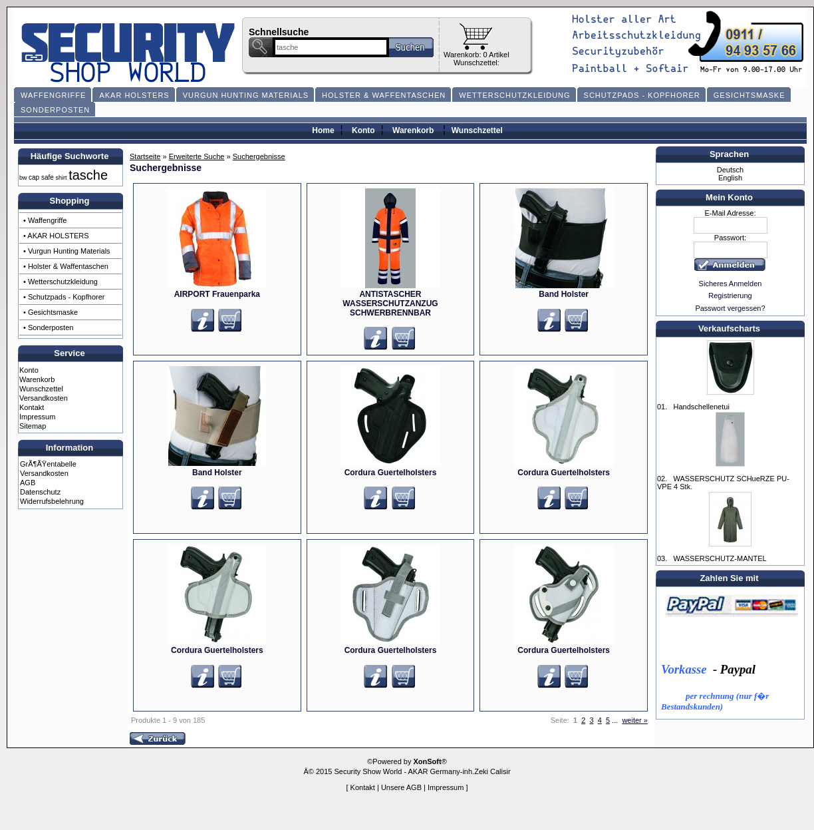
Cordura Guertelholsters (390, 472)
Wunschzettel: (476, 63)
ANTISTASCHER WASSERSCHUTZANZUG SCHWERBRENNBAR (390, 303)
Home (323, 130)
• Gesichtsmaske (50, 312)
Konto (363, 130)
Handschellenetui (701, 407)
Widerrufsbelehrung (52, 501)
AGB (27, 483)
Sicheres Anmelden (730, 284)
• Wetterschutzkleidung (60, 282)
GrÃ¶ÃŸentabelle (48, 464)
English (730, 178)
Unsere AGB (401, 787)
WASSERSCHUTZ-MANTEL (719, 558)
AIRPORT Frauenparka (217, 294)
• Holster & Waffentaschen (65, 266)
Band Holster (564, 294)
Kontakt (31, 407)
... (615, 720)
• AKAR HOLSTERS (56, 236)
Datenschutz (40, 492)
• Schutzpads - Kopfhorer (63, 297)
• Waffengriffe (45, 220)
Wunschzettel (477, 130)
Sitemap (32, 426)
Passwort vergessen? (730, 308)
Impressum (37, 417)
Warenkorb (413, 130)
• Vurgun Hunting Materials (66, 251)
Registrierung (729, 296)
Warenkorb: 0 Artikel (476, 55)
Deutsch (730, 170)
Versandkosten (43, 398)
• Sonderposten (48, 327)
